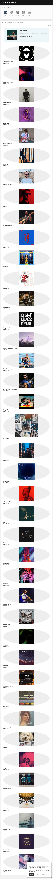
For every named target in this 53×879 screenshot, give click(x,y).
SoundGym (9, 2)
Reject (37, 874)
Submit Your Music (47, 25)
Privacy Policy (44, 874)
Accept (31, 874)
